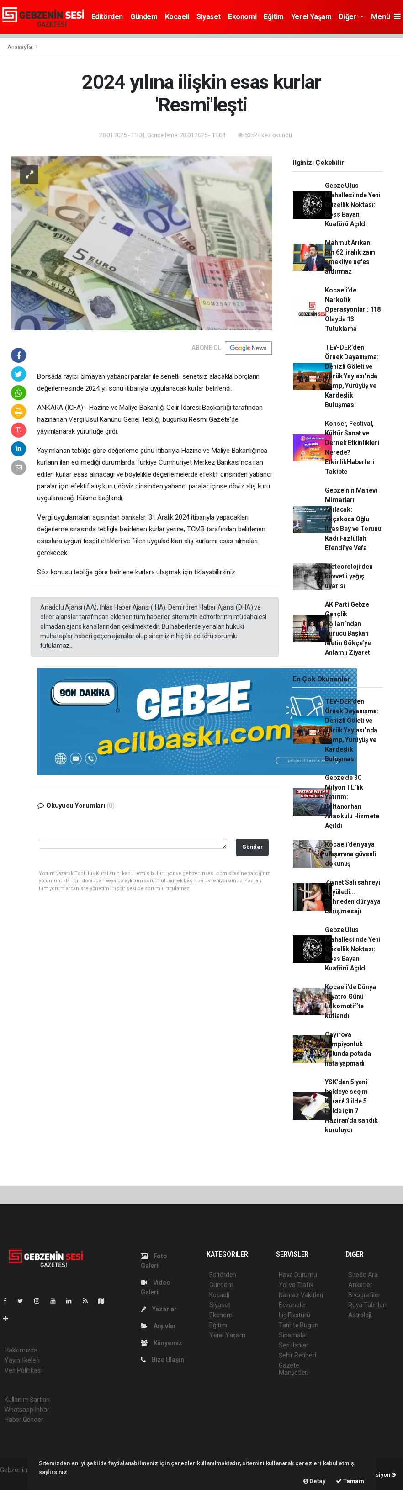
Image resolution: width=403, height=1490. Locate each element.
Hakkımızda (21, 1350)
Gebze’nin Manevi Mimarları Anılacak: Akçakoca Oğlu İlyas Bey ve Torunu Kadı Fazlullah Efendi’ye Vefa (353, 519)
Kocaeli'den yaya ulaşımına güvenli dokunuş (350, 854)
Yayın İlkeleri (22, 1360)
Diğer (348, 16)
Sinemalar (293, 1335)
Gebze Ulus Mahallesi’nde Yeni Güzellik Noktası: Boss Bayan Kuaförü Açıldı (353, 205)
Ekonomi (242, 16)
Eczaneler (293, 1305)
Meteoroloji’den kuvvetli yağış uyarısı (348, 576)
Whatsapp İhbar (27, 1409)
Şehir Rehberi (297, 1355)
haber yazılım (19, 1479)
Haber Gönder (24, 1419)
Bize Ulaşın (162, 1359)
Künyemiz (161, 1343)
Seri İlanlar (293, 1345)
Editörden (107, 16)
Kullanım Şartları (27, 1399)
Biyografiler (364, 1295)
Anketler (360, 1285)
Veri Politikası (23, 1370)
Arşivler (158, 1326)
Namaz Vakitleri (301, 1295)
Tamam (350, 1481)
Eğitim (274, 16)
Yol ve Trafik (296, 1285)
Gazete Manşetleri (293, 1369)
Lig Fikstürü (294, 1315)
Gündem (144, 16)
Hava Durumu (298, 1274)
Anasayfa (20, 46)
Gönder (252, 846)
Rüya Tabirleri (367, 1305)
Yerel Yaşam (311, 16)
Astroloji (359, 1315)
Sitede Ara (363, 1274)
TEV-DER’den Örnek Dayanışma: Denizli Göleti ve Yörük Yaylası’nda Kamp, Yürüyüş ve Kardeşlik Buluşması (351, 376)
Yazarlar (159, 1309)
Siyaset (208, 16)
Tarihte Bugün (298, 1325)
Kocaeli (177, 16)
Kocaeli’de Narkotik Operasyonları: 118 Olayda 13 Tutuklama (353, 309)
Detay (314, 1481)
